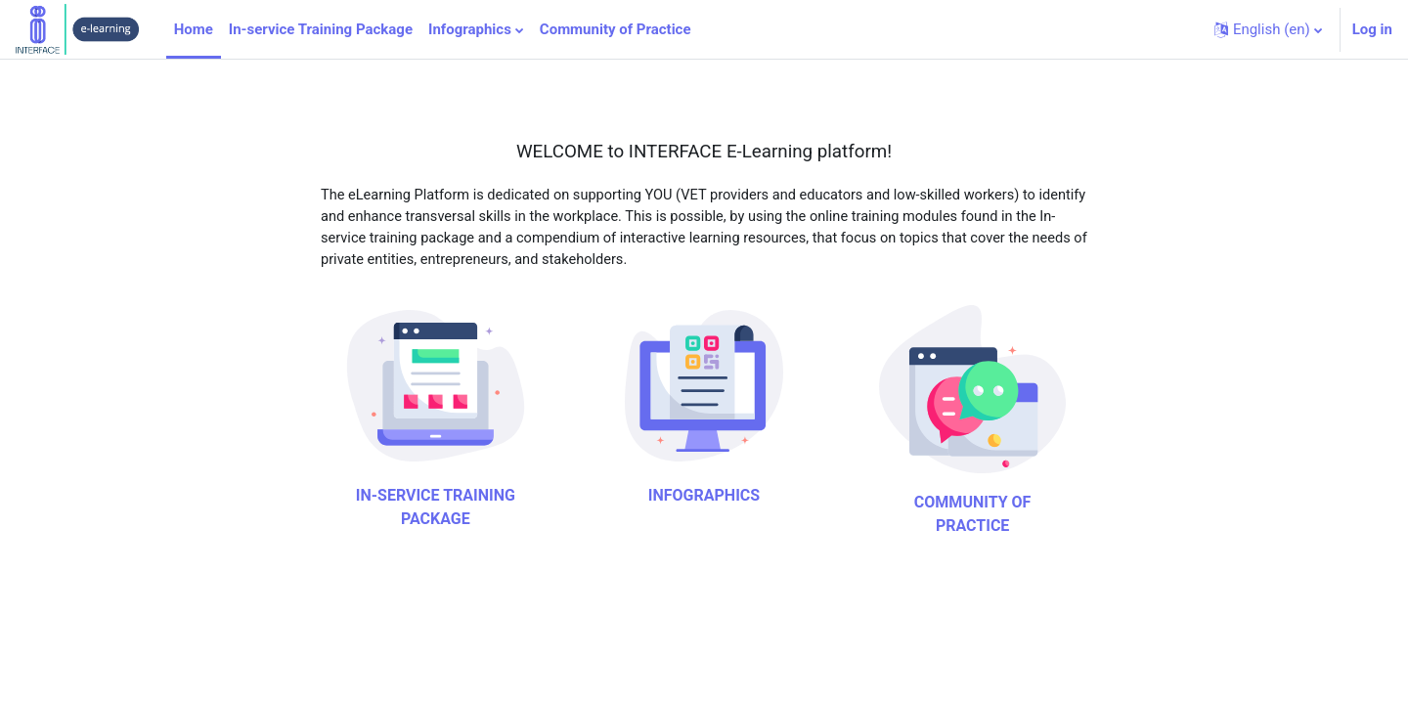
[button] (1268, 29)
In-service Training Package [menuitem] (321, 29)
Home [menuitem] (193, 29)
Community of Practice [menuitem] (615, 29)
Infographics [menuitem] (469, 29)
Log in (1372, 29)
